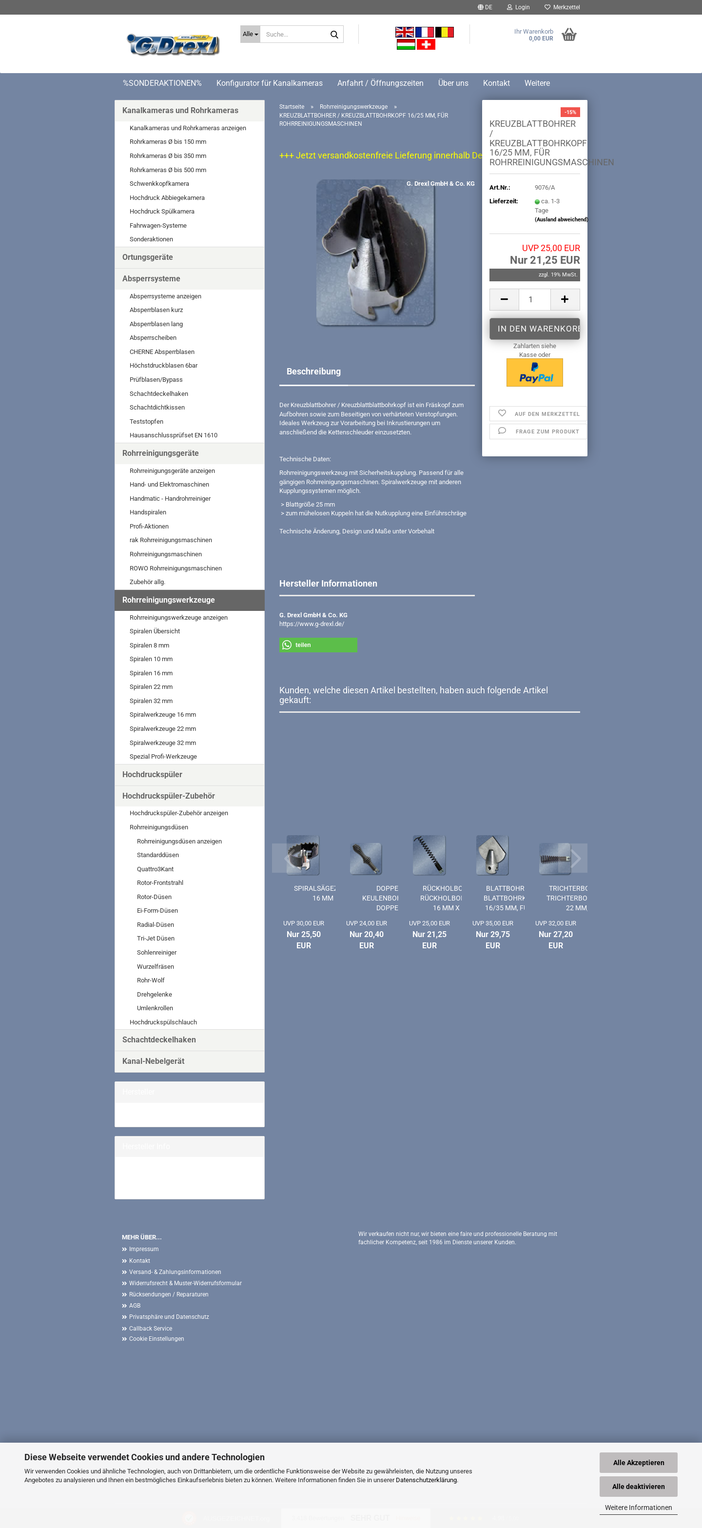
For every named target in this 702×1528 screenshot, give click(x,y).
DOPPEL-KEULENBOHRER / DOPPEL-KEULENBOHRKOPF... (390, 898)
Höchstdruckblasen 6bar (163, 365)
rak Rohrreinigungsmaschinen (171, 540)
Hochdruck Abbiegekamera (167, 197)
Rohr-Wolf (151, 980)
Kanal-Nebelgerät (153, 1061)
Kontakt (496, 83)
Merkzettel (562, 7)
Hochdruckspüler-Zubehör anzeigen (179, 813)
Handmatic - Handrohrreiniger (170, 498)
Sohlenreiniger (156, 952)
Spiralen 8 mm (149, 645)
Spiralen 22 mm (151, 686)
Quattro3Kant (155, 869)
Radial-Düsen (155, 924)
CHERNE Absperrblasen (162, 351)
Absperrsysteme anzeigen (165, 296)
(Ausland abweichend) (561, 219)
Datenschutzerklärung (426, 1480)
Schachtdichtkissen (157, 407)
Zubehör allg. (147, 582)
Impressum (144, 1249)
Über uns (453, 83)
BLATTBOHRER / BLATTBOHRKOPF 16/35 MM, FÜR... (512, 898)
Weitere (537, 83)
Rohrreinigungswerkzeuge (168, 600)
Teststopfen (146, 421)
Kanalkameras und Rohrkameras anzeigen (188, 128)
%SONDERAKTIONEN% (162, 83)
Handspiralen (148, 512)
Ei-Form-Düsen (157, 910)
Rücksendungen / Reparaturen (169, 1294)
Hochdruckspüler (152, 774)
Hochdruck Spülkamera (162, 211)
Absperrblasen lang (156, 324)
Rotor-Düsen (154, 897)
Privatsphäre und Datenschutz (169, 1316)
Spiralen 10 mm (151, 659)
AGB (134, 1305)
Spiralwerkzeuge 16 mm (163, 714)
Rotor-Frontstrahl (160, 882)
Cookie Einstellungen (156, 1338)
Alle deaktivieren (638, 1486)
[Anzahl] (535, 300)
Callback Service (150, 1328)
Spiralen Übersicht (155, 631)
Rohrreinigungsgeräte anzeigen (172, 470)
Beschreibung (314, 371)
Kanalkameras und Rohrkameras (180, 110)
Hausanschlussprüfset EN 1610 (173, 435)
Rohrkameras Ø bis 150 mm (168, 141)
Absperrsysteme (151, 278)
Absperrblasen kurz (156, 309)
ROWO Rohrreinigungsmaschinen (176, 568)
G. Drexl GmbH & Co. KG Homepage (171, 1177)
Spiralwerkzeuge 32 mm (163, 742)
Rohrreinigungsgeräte (160, 453)
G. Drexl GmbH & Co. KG (441, 183)
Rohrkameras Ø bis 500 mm (168, 170)
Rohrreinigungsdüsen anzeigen (179, 841)
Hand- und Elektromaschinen (169, 484)
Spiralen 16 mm (151, 673)
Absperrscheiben (153, 337)
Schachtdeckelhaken (159, 393)
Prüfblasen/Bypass (156, 379)
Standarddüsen (158, 855)
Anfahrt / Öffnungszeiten (380, 83)
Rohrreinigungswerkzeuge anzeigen (179, 617)
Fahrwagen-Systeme (158, 225)
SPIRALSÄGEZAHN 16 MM (323, 893)
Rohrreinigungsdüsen (159, 827)
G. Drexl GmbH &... (147, 1114)
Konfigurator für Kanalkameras (269, 83)
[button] (485, 7)
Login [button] (518, 7)
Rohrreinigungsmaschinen (166, 554)
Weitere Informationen (638, 1507)
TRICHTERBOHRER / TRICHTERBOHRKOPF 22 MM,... (580, 898)
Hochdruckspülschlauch (163, 1022)
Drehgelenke (154, 994)
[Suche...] (250, 34)
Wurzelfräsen (155, 966)
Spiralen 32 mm (151, 701)
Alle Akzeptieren (638, 1463)
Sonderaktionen (151, 239)
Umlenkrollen (155, 1008)
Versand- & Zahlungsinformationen (175, 1272)
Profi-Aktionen (149, 526)
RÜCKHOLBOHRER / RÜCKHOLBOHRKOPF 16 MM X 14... (454, 898)
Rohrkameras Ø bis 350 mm (168, 155)
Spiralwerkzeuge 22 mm (163, 728)
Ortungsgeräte (147, 257)
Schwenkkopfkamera (159, 183)
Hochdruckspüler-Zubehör (168, 796)
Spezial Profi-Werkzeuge (163, 756)
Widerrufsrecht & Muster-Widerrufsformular (185, 1283)
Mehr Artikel (139, 1186)
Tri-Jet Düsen (156, 938)
